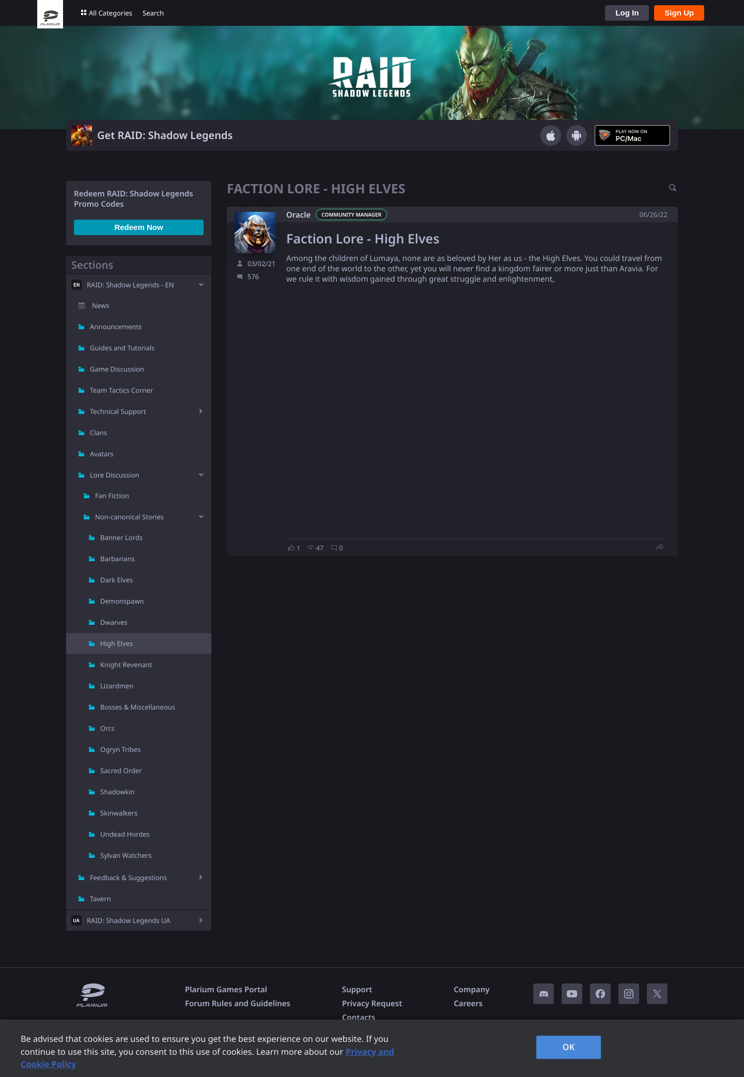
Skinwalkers (118, 813)
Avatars (102, 453)
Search (153, 13)
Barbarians (117, 558)
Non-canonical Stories (129, 516)
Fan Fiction (112, 495)
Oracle (298, 215)
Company (471, 989)
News (100, 305)
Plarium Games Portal (226, 989)
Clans (98, 432)
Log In (627, 12)
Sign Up (679, 12)
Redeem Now (138, 227)
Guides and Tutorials (122, 347)
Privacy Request (372, 1003)
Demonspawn (122, 601)
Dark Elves (116, 579)
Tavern (100, 898)
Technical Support (118, 411)
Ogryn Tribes (120, 749)
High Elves (116, 643)
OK (569, 1047)
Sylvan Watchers (125, 855)
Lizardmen (116, 685)
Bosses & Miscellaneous (137, 707)
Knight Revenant (126, 664)
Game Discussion (117, 369)
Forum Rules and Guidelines (237, 1003)
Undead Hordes (125, 834)
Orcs (107, 728)
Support (357, 989)
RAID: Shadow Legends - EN (130, 284)
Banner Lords (121, 537)
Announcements (116, 326)
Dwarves (114, 622)
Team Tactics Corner (121, 390)
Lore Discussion (115, 475)
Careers (468, 1003)
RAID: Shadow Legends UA (129, 920)
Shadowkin (117, 791)
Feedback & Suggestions (128, 877)
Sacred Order (121, 770)
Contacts (358, 1017)
